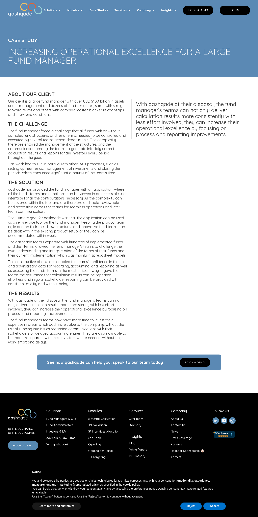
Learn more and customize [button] (56, 506)
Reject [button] (191, 506)
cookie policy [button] (131, 484)
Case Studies (98, 10)
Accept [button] (214, 506)
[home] (25, 9)
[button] (52, 10)
